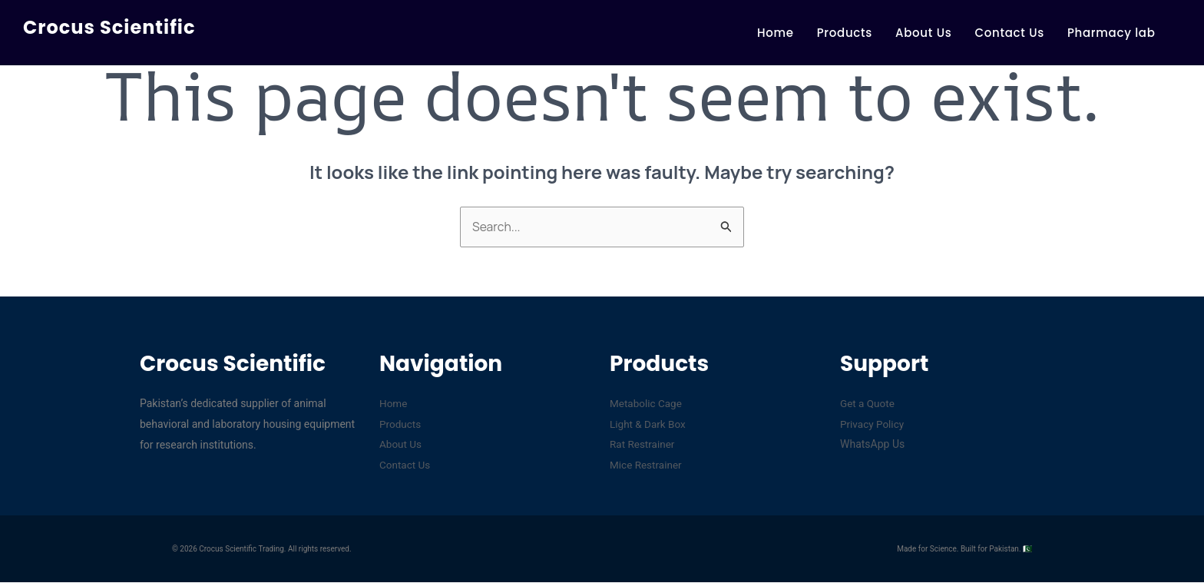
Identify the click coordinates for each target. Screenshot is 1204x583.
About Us (923, 33)
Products (844, 33)
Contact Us (1009, 33)
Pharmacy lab (1111, 33)
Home (775, 33)
